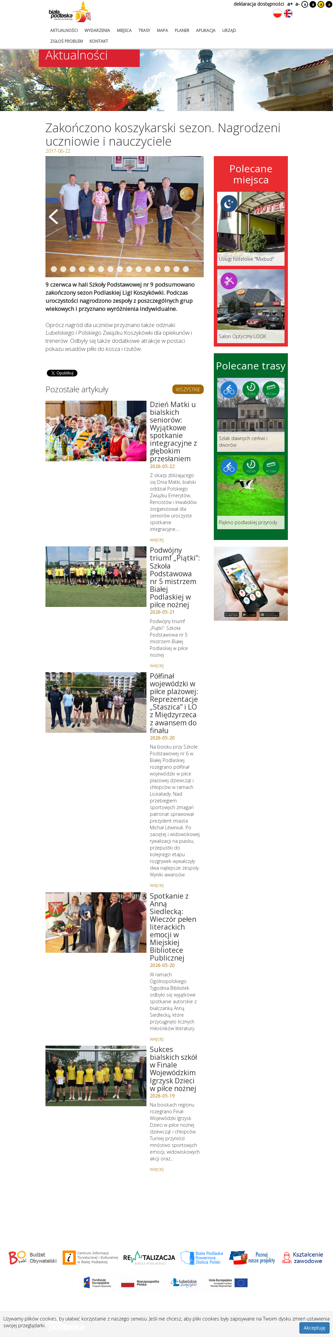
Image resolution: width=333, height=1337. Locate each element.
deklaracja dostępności (259, 4)
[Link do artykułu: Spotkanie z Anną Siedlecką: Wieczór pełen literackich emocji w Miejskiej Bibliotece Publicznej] (95, 922)
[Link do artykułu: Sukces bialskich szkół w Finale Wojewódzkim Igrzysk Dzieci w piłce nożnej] (95, 1076)
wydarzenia (97, 30)
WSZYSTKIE (188, 389)
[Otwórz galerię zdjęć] (124, 216)
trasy (144, 30)
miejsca (124, 30)
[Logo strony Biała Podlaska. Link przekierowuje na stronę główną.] (70, 12)
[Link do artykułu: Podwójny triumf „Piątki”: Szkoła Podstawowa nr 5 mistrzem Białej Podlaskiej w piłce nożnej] (95, 576)
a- (297, 4)
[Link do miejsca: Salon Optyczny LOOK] (251, 306)
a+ (289, 4)
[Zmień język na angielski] (288, 13)
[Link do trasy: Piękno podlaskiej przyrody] (251, 492)
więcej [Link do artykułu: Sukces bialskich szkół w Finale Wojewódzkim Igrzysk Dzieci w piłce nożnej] (157, 1168)
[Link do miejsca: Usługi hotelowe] (251, 229)
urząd (229, 30)
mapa (162, 30)
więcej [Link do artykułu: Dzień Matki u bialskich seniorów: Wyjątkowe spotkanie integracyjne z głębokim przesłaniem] (157, 539)
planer (182, 30)
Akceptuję (314, 1328)
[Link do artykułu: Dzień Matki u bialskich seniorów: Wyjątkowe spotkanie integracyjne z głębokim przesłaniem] (95, 431)
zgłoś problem (66, 41)
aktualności (64, 30)
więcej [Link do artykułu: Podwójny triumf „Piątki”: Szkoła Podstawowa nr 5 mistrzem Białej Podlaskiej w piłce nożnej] (157, 665)
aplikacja (205, 30)
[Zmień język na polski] (277, 13)
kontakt (99, 41)
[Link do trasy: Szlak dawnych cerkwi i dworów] (251, 415)
